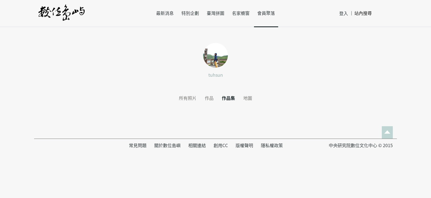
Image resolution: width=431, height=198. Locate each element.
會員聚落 (266, 13)
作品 (209, 98)
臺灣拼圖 (215, 13)
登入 (343, 13)
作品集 (228, 98)
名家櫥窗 (241, 13)
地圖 (247, 98)
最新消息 (165, 13)
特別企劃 (190, 13)
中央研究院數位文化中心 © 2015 (361, 145)
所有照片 (188, 98)
